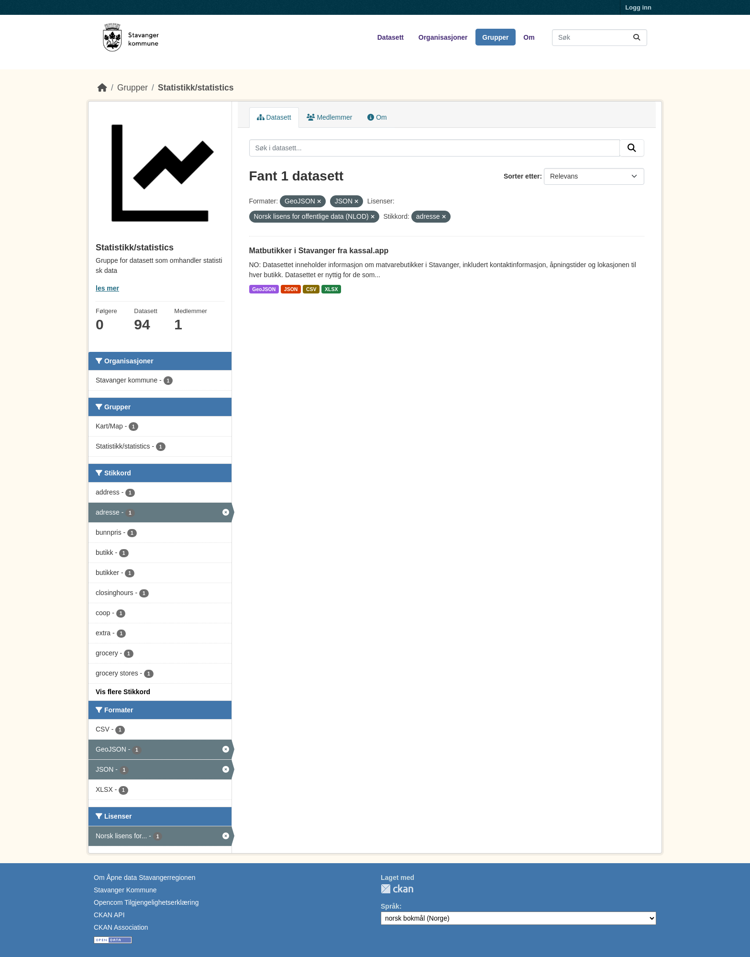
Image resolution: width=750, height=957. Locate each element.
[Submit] (636, 37)
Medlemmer (330, 117)
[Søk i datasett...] (599, 37)
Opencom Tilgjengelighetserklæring (146, 902)
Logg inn (638, 7)
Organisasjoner (443, 37)
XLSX (331, 289)
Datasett (390, 37)
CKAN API (109, 915)
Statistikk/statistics (196, 87)
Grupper (495, 37)
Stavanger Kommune (125, 890)
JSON (291, 289)
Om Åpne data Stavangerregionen (144, 877)
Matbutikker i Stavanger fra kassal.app (319, 251)
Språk (390, 906)
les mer (107, 288)
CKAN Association (121, 927)
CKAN (397, 889)
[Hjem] (102, 87)
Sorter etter (522, 176)
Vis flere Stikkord (123, 692)
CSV (311, 289)
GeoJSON (264, 289)
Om (528, 37)
